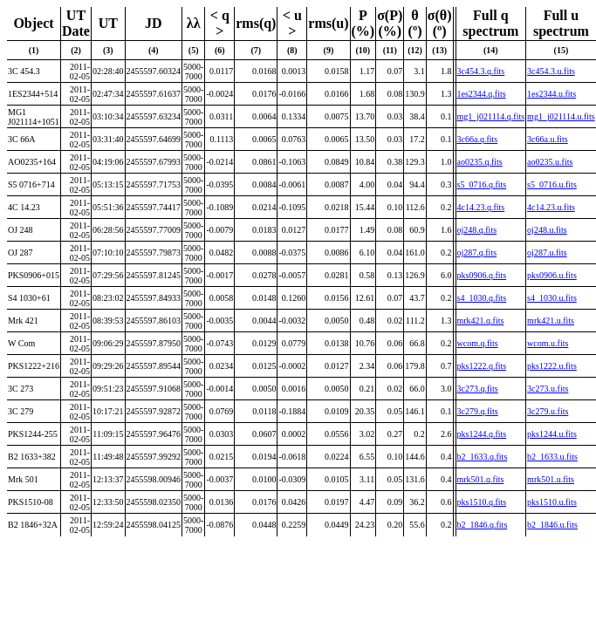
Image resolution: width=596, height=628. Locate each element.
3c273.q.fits (477, 388)
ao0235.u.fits (549, 162)
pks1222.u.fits (552, 366)
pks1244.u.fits (552, 434)
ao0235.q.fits (480, 162)
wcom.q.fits (477, 343)
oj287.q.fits (477, 252)
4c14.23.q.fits (481, 207)
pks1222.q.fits (482, 366)
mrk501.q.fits (480, 479)
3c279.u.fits (547, 411)
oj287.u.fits (547, 252)
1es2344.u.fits (551, 94)
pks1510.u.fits (552, 502)
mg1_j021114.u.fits (561, 116)
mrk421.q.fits (480, 320)
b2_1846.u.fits (552, 524)
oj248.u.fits (547, 230)
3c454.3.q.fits (481, 71)
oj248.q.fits (477, 230)
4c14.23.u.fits (551, 207)
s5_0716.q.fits (482, 184)
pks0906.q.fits (482, 275)
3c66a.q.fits (477, 139)
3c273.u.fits (547, 388)
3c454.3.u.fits (551, 71)
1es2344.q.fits (481, 94)
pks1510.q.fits (482, 502)
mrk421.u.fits (550, 320)
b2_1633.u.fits (552, 456)
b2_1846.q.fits (482, 524)
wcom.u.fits (547, 343)
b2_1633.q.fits (482, 456)
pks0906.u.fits (552, 275)
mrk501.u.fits (550, 479)
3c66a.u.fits (547, 139)
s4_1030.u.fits (552, 298)
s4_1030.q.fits (482, 298)
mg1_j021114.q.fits (491, 116)
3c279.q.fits (477, 411)
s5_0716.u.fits (552, 184)
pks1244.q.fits (482, 434)
